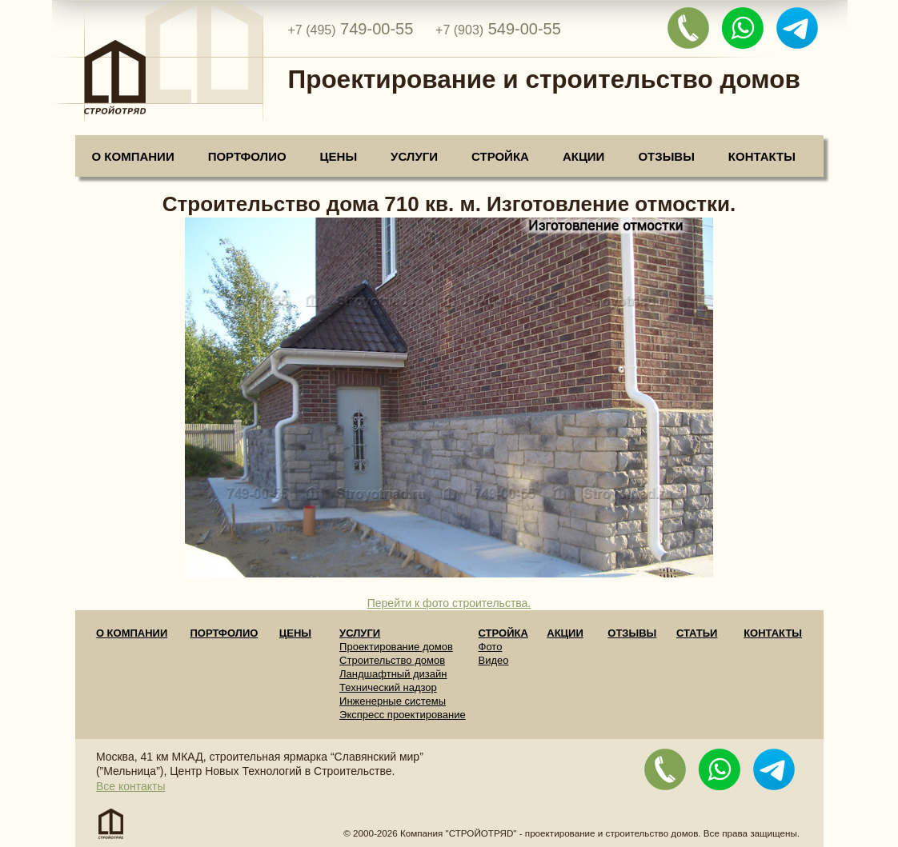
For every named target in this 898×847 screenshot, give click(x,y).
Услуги (414, 156)
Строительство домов (392, 660)
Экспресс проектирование (402, 715)
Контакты (762, 156)
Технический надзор (388, 687)
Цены (338, 156)
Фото (491, 647)
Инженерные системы (392, 701)
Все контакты (131, 786)
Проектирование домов (396, 647)
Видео (494, 660)
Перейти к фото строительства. (449, 603)
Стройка (500, 156)
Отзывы (666, 156)
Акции (584, 156)
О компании (133, 156)
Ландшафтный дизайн (393, 674)
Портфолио (247, 156)
